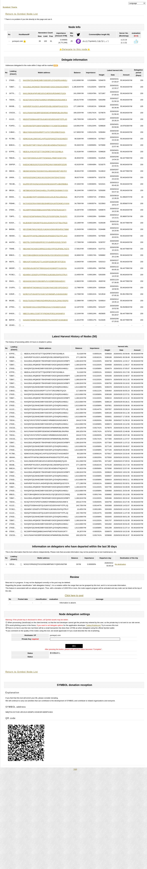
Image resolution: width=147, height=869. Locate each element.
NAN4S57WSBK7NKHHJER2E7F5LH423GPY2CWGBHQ (45, 320)
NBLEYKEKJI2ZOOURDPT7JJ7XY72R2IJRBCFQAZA (44, 132)
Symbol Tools (10, 7)
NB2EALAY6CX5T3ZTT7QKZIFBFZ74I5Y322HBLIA (43, 152)
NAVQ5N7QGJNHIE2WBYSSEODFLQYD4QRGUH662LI (45, 80)
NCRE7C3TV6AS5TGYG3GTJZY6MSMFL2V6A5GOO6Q (45, 294)
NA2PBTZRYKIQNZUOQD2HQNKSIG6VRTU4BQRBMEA (45, 184)
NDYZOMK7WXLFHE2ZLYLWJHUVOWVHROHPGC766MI (46, 229)
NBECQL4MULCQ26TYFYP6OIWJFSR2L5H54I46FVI (44, 314)
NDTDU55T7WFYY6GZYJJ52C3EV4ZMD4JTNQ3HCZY (45, 145)
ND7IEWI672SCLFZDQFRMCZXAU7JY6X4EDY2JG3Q (44, 307)
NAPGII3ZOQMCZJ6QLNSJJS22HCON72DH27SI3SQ (44, 177)
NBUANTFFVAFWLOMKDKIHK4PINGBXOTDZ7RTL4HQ (45, 236)
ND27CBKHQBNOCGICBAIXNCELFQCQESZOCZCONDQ (46, 255)
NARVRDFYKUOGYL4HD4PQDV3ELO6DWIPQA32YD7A (45, 106)
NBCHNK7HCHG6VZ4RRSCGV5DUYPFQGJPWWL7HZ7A (46, 249)
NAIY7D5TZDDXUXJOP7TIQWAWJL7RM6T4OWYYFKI (44, 158)
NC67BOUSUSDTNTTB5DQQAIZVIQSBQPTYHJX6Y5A (45, 268)
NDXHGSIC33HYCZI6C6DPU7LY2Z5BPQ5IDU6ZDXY (44, 281)
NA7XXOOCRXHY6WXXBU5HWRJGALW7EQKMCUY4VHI (46, 203)
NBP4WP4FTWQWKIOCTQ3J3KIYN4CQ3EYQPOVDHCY (45, 288)
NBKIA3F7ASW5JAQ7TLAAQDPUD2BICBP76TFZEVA (44, 262)
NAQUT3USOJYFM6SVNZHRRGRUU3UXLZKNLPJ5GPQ (45, 301)
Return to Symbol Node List (21, 14)
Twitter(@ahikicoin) (93, 625)
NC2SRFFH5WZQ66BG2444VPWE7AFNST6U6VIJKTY (44, 210)
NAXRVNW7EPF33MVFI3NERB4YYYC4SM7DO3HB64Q (45, 126)
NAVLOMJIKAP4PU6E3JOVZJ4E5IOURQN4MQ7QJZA (44, 93)
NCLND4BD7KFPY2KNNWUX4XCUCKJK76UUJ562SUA (45, 197)
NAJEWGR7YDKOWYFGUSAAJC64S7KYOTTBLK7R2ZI (45, 223)
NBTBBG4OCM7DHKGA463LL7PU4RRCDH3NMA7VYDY (45, 190)
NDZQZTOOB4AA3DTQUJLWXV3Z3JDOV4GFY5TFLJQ (45, 119)
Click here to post (74, 595)
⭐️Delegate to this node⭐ (74, 49)
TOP (75, 769)
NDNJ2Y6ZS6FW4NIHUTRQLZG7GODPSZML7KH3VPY (45, 216)
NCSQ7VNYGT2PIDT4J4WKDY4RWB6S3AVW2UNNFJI (45, 100)
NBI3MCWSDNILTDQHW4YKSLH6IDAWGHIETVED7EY (45, 171)
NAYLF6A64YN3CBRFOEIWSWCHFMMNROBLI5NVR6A (45, 113)
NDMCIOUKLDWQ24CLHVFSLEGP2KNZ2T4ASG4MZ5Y (45, 139)
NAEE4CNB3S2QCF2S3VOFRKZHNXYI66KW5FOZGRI (45, 165)
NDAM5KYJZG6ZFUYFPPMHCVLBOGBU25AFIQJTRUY (45, 275)
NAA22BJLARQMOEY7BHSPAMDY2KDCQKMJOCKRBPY (46, 87)
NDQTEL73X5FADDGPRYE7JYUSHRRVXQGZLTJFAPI (44, 242)
